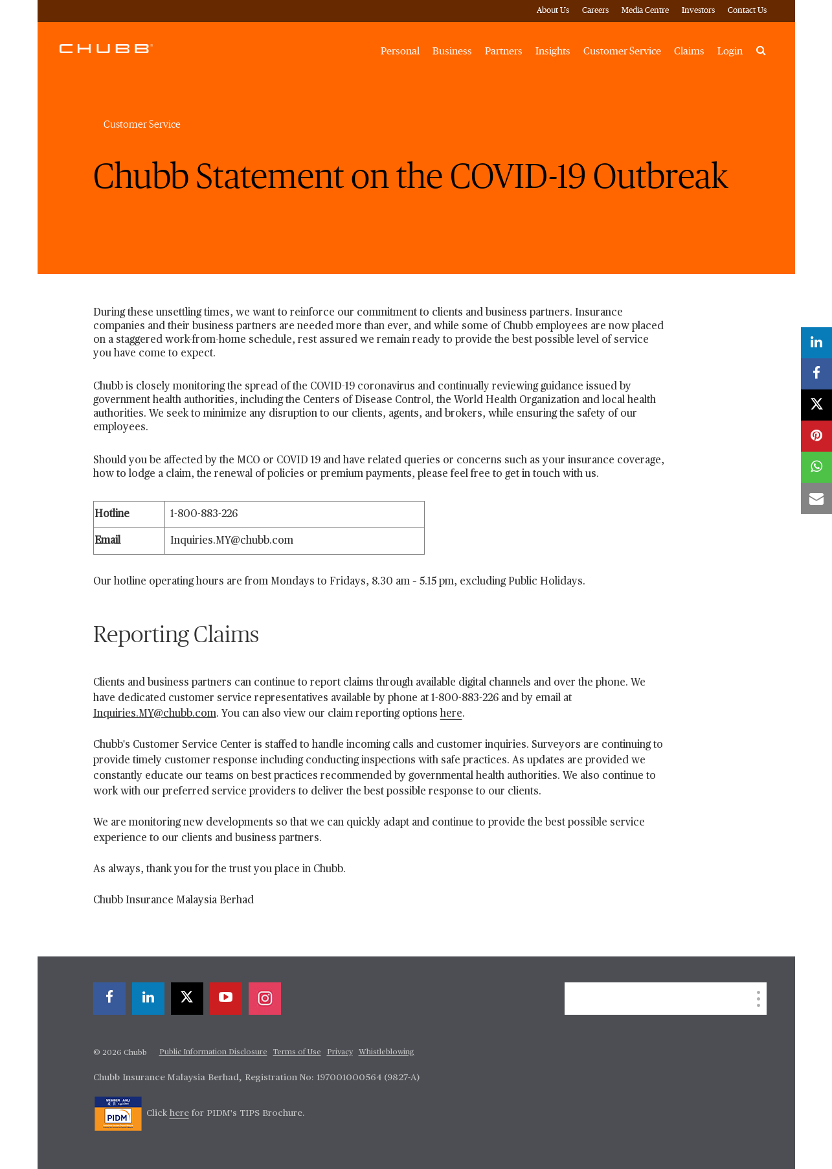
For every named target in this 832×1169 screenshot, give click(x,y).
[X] (187, 998)
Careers (595, 10)
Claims (689, 51)
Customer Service (622, 51)
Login (730, 51)
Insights (552, 51)
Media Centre (645, 10)
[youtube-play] (226, 998)
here (451, 714)
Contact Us (747, 10)
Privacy (340, 1052)
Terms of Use (297, 1052)
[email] (816, 498)
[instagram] (265, 998)
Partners (504, 51)
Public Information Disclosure (213, 1052)
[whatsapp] (816, 467)
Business (452, 51)
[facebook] (109, 998)
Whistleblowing (386, 1052)
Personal (400, 51)
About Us (553, 10)
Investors (698, 10)
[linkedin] (148, 998)
